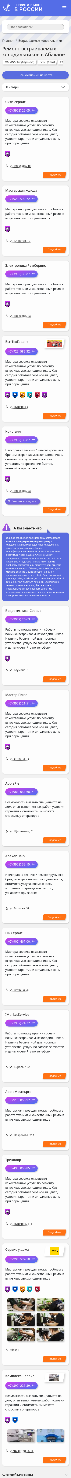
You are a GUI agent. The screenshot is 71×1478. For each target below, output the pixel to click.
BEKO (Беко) (47, 62)
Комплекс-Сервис (19, 1327)
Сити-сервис (15, 102)
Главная (8, 41)
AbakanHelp (15, 856)
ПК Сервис (14, 933)
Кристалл (13, 431)
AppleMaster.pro (18, 1091)
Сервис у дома (17, 1249)
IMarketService (17, 1014)
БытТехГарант (16, 341)
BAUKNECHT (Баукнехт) (19, 62)
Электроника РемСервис (25, 265)
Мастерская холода (21, 190)
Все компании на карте (35, 75)
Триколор (13, 1159)
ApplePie (12, 783)
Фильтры (12, 87)
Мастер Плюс (16, 694)
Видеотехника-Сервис (23, 610)
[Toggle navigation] (64, 8)
